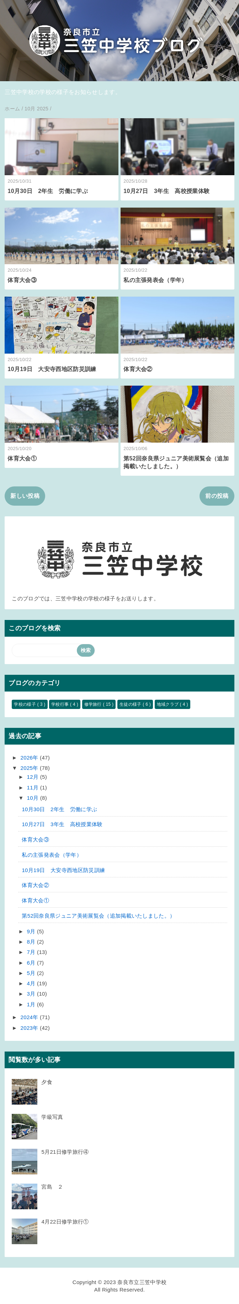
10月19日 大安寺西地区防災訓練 (51, 369)
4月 (32, 983)
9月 (32, 931)
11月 (33, 787)
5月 (32, 973)
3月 (32, 994)
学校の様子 (25, 704)
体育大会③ (22, 280)
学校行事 (60, 704)
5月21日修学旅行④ (65, 1152)
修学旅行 (93, 704)
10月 (33, 798)
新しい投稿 (24, 496)
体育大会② (138, 369)
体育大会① (22, 458)
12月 (33, 777)
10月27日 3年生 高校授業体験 (166, 191)
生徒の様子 (131, 704)
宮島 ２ (52, 1187)
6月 (32, 963)
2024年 (30, 1017)
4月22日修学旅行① (65, 1222)
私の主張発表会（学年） (155, 280)
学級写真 (52, 1117)
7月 (32, 952)
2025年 (30, 768)
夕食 (46, 1082)
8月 (32, 942)
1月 (32, 1004)
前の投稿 (216, 496)
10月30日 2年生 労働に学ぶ (47, 191)
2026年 (30, 758)
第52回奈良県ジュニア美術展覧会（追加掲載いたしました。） (98, 916)
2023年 (30, 1028)
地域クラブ (168, 704)
